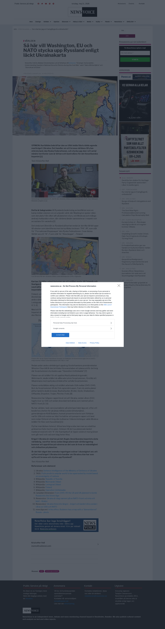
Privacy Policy (94, 343)
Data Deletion (70, 343)
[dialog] (82, 314)
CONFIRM (62, 335)
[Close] (120, 286)
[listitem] (82, 323)
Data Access (82, 343)
